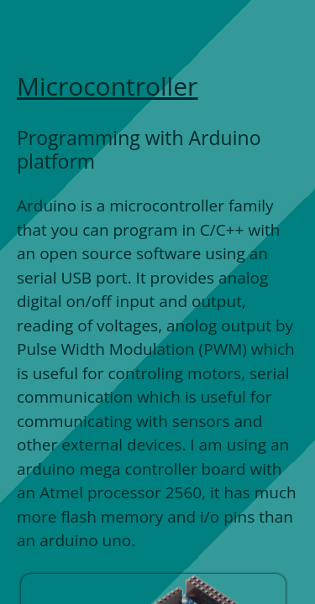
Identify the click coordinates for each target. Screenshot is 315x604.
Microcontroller (107, 86)
